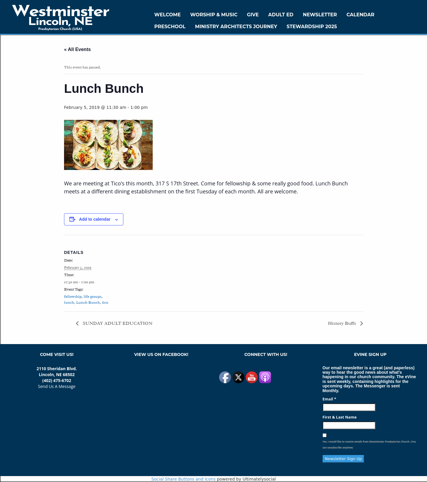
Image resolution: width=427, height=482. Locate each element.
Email (329, 399)
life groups (92, 296)
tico (105, 302)
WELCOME (167, 15)
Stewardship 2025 (312, 26)
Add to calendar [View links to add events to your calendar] (95, 219)
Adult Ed (281, 15)
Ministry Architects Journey (236, 26)
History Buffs (342, 323)
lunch (69, 302)
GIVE (253, 15)
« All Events (77, 49)
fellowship (73, 296)
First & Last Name (340, 417)
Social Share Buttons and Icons (183, 479)
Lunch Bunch (88, 302)
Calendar (360, 15)
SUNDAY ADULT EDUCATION (117, 323)
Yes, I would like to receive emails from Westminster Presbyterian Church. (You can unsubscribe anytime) (369, 444)
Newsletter (320, 15)
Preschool (169, 26)
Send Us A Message (56, 386)
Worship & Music (214, 15)
